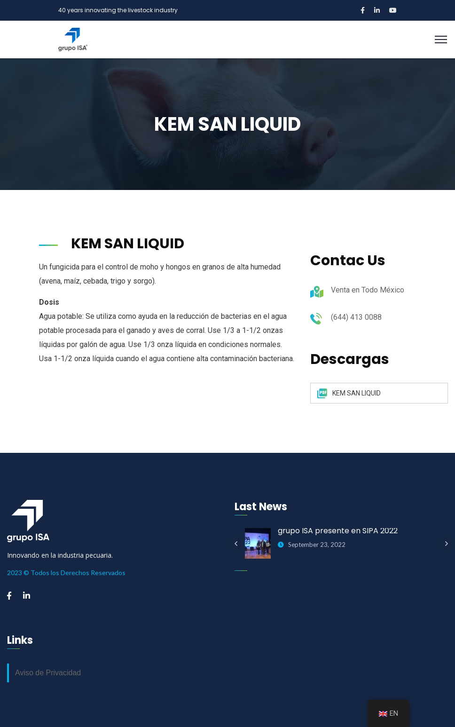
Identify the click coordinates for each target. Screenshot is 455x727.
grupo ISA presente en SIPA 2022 (338, 530)
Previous (236, 543)
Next (446, 543)
